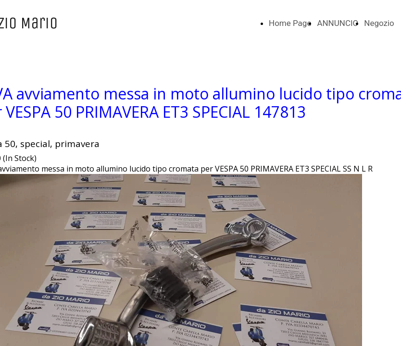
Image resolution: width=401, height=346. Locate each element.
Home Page (290, 23)
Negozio (379, 23)
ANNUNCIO (337, 23)
